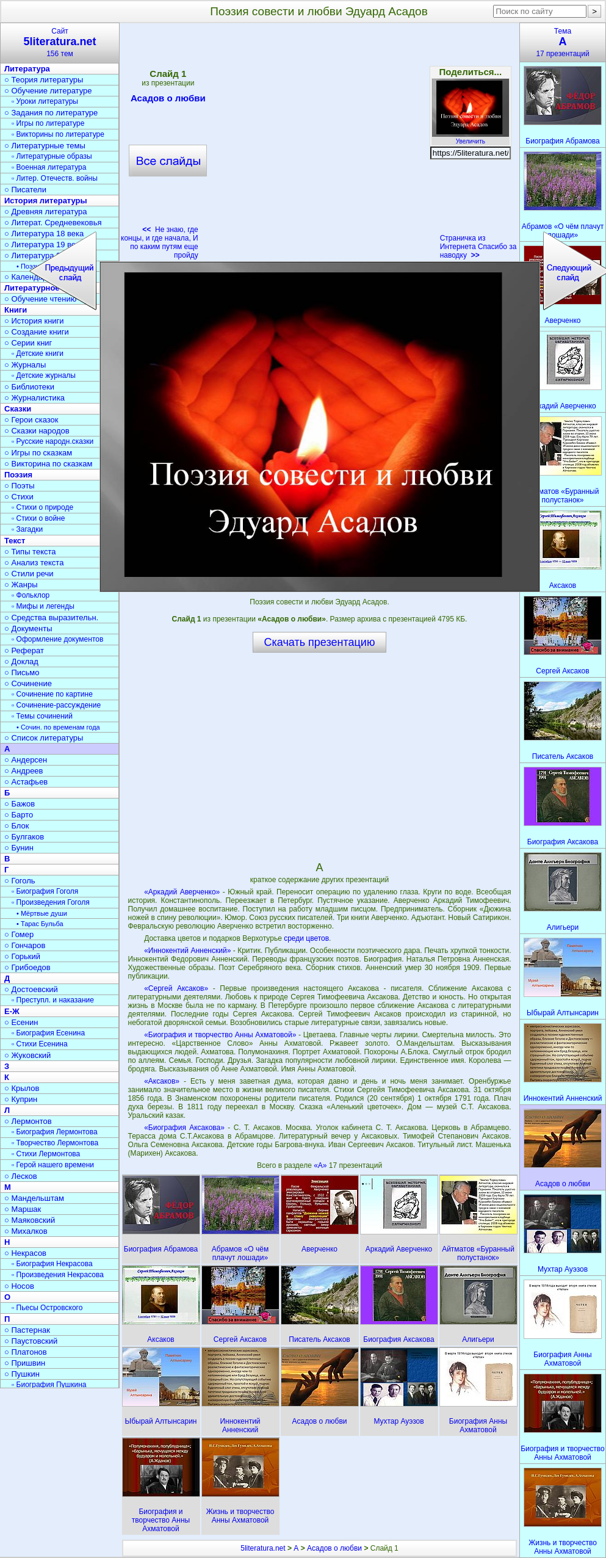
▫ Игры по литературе (48, 123)
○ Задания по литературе (51, 112)
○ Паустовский (30, 1341)
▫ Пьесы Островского (47, 1307)
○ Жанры (21, 584)
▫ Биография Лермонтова (55, 1132)
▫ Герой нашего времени (53, 1165)
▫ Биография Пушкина (49, 1384)
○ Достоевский (31, 989)
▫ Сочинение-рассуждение (56, 705)
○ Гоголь (19, 880)
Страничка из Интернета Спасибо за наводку (478, 246)
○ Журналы (25, 364)
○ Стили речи (29, 573)
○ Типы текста (30, 551)
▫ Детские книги (37, 353)
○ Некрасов (25, 1253)
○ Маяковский (29, 1220)
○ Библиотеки (29, 386)
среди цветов (306, 938)
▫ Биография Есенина (48, 1033)
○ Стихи (19, 496)
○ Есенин (21, 1022)
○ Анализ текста (33, 562)
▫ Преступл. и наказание (53, 1000)
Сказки (17, 408)
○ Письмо (22, 672)
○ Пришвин (24, 1363)
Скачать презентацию (319, 642)
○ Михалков (26, 1231)
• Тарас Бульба (39, 923)
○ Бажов (19, 803)
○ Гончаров (24, 945)
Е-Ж (12, 1011)
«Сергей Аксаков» (176, 988)
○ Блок (16, 825)
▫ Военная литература (49, 167)
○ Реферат (24, 650)
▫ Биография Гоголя (45, 891)
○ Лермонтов (28, 1121)
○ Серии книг (28, 342)
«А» (321, 1165)
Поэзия (18, 474)
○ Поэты (19, 485)
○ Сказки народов (37, 430)
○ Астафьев (26, 781)
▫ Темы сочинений (42, 716)
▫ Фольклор (30, 595)
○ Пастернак (27, 1330)
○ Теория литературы (43, 79)
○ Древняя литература (45, 211)
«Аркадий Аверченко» (182, 892)
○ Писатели (25, 189)
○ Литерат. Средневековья (53, 222)
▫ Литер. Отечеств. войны (55, 178)
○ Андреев (23, 770)
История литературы (45, 200)
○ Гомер (19, 934)
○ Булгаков (24, 836)
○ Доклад (21, 661)
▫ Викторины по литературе (58, 134)
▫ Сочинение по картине (52, 694)
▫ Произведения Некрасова (58, 1274)
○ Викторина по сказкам (48, 463)
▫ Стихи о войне (38, 518)
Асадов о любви (334, 1548)
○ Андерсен (25, 759)
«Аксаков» (161, 1081)
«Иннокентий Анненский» (187, 950)
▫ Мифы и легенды (43, 606)
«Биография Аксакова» (184, 1127)
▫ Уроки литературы (45, 101)
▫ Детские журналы (44, 375)
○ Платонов (25, 1352)
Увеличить (470, 138)
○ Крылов (21, 1088)
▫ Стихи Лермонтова (46, 1154)
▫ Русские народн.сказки (52, 441)
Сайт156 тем (60, 42)
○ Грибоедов (27, 967)
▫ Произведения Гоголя (51, 902)
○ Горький (22, 956)
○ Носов (19, 1286)
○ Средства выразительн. (51, 617)
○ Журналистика (34, 397)
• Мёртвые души (41, 913)
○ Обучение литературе (48, 90)
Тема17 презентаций (562, 42)
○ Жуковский (27, 1055)
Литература (27, 68)
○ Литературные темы (44, 145)
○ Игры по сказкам (38, 452)
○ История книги (34, 320)
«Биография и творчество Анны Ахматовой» (220, 1035)
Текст (14, 540)
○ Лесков (20, 1176)
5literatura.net (262, 1548)
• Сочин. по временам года (58, 727)
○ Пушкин (22, 1374)
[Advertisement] (319, 756)
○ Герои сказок (31, 419)
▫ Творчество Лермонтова (55, 1143)
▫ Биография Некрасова (52, 1263)
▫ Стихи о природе (42, 507)
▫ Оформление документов (57, 639)
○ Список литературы (43, 737)
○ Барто (18, 814)
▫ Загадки (27, 529)
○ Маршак (22, 1209)
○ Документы (28, 628)
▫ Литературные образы (52, 156)
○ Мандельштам (34, 1198)
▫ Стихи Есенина (40, 1044)
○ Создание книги (36, 331)
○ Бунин (19, 847)
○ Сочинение (28, 683)
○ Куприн (20, 1099)
